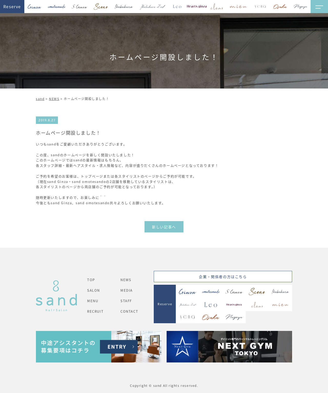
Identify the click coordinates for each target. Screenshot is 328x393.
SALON (93, 290)
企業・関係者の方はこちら (223, 276)
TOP (91, 279)
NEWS (54, 98)
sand (40, 98)
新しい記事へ (164, 226)
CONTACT (129, 311)
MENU (92, 300)
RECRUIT (95, 311)
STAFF (126, 300)
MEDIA (126, 290)
